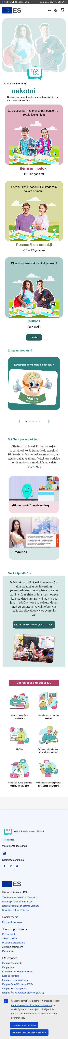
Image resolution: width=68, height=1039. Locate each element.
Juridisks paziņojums (12, 947)
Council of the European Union (17, 971)
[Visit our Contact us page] (17, 865)
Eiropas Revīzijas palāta (14, 988)
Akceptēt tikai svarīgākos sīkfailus (29, 1032)
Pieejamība (8, 951)
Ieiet (49, 10)
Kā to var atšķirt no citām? (53, 2)
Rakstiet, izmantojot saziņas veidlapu (20, 906)
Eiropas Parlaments (12, 963)
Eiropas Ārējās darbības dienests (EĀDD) (23, 993)
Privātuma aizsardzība (13, 943)
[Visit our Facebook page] (4, 865)
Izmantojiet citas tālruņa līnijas (17, 901)
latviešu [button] (56, 10)
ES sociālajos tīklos (12, 922)
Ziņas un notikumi (20, 350)
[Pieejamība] (9, 839)
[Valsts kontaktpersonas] (4, 852)
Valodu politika (9, 938)
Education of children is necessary (34, 364)
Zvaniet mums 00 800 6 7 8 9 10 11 (20, 897)
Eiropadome (8, 967)
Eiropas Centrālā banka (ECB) (17, 984)
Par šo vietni (8, 934)
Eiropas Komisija (10, 976)
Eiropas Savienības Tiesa (15, 980)
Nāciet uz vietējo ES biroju (15, 910)
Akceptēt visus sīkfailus (24, 1025)
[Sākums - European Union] (11, 10)
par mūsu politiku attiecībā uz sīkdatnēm (31, 1005)
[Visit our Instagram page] (11, 865)
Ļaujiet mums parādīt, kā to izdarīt (34, 624)
